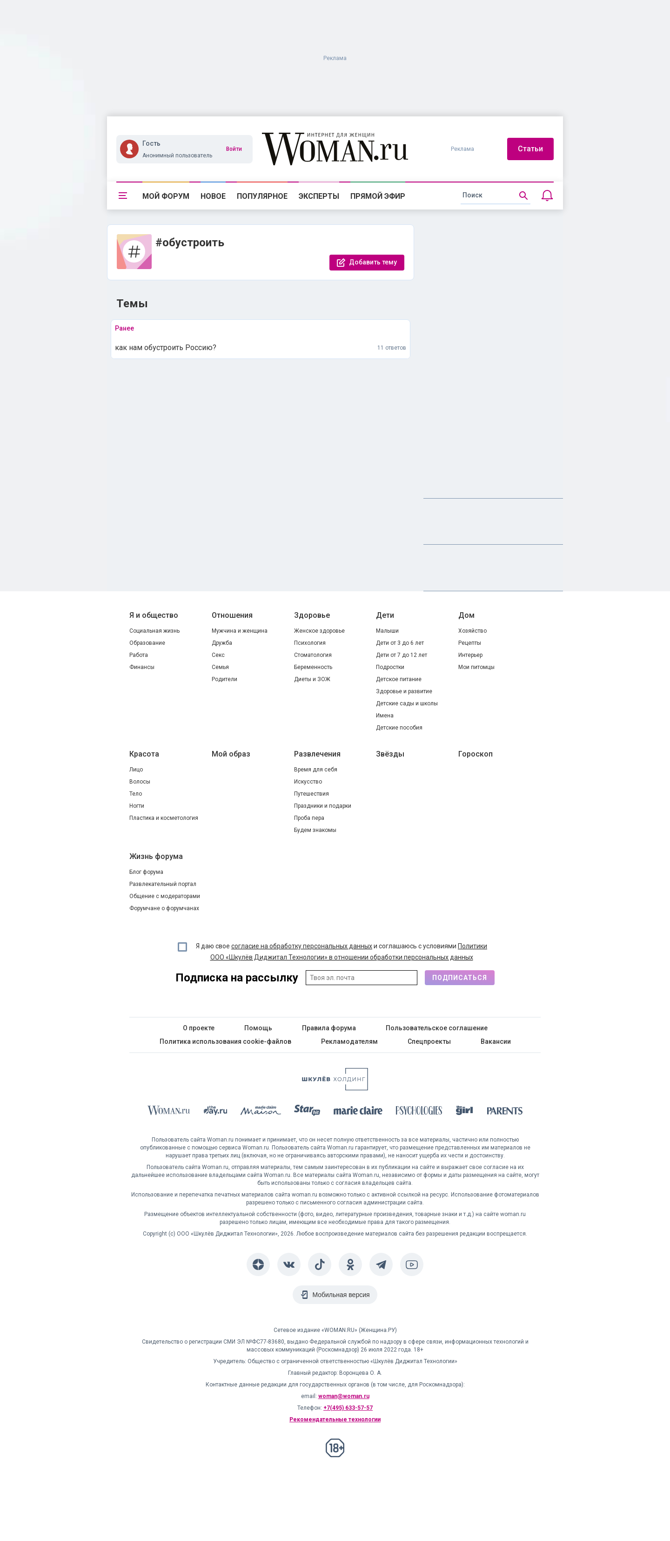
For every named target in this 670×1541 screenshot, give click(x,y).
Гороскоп (475, 754)
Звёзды (390, 754)
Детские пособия (399, 727)
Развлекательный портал (162, 884)
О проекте (198, 1028)
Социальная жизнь (154, 631)
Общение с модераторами (164, 896)
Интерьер (470, 655)
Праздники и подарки (322, 806)
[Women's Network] (335, 1087)
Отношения (232, 615)
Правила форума (329, 1028)
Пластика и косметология (163, 818)
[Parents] (505, 1112)
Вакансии (496, 1041)
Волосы (139, 781)
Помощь (258, 1028)
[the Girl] (464, 1112)
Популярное (262, 196)
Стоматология (313, 655)
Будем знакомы (315, 830)
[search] (495, 195)
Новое (213, 196)
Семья (220, 667)
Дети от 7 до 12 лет (401, 655)
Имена (385, 715)
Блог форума (146, 872)
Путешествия (311, 794)
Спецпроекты (429, 1041)
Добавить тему (373, 262)
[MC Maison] (261, 1112)
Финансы (141, 667)
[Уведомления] (547, 195)
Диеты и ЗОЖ (312, 679)
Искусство (308, 781)
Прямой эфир (377, 196)
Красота (144, 754)
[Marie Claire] (358, 1112)
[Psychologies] (419, 1112)
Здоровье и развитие (404, 691)
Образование (147, 643)
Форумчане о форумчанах (164, 908)
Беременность (313, 667)
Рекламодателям (349, 1041)
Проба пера (309, 818)
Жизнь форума (156, 856)
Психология (310, 643)
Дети (385, 615)
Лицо (136, 769)
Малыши (387, 631)
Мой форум (165, 196)
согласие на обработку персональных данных (301, 946)
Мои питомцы (476, 667)
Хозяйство (472, 631)
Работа (138, 655)
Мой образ (231, 754)
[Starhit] (307, 1112)
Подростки (390, 667)
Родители (224, 679)
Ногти (136, 806)
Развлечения (317, 754)
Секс (218, 655)
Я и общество (153, 615)
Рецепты (469, 643)
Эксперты (319, 196)
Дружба (222, 643)
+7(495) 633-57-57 (348, 1408)
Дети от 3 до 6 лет (400, 643)
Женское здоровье (319, 631)
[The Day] (215, 1112)
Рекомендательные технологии (335, 1419)
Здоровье (312, 615)
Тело (135, 794)
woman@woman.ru (343, 1396)
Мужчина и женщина (240, 631)
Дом (466, 615)
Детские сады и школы (407, 703)
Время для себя (315, 769)
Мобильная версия (340, 1294)
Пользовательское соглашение (437, 1028)
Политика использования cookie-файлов (225, 1041)
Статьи (530, 148)
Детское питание (399, 679)
